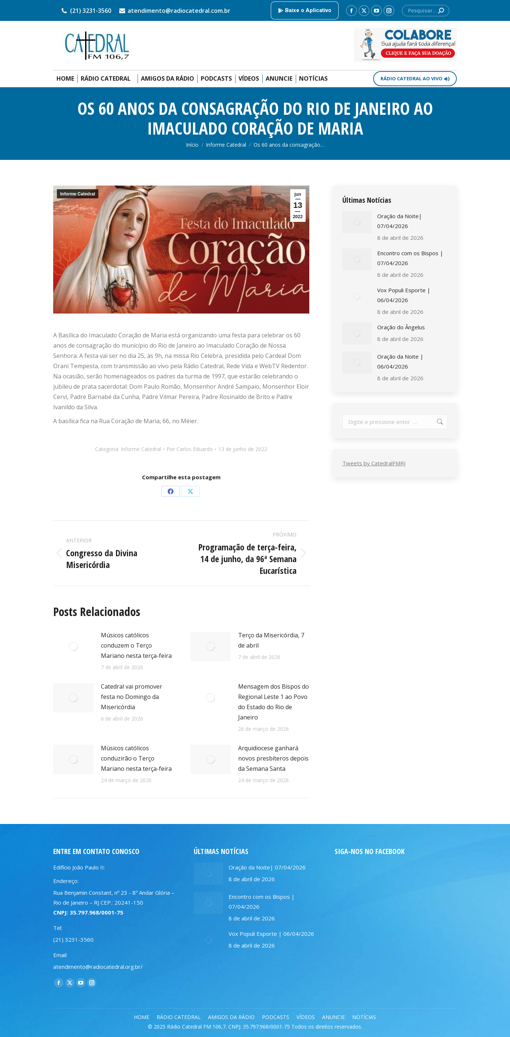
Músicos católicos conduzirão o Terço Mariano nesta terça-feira (136, 758)
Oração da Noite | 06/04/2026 (400, 361)
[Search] (425, 11)
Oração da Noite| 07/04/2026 (399, 221)
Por (190, 449)
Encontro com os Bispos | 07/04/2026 (410, 258)
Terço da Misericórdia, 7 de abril (271, 640)
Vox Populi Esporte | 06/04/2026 (403, 295)
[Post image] (73, 646)
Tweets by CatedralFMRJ (373, 463)
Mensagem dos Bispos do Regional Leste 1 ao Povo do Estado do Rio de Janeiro (273, 701)
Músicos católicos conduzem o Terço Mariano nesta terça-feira (136, 645)
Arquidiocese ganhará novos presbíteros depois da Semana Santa (273, 758)
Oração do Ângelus (401, 327)
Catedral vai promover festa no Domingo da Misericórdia (131, 696)
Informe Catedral (77, 194)
